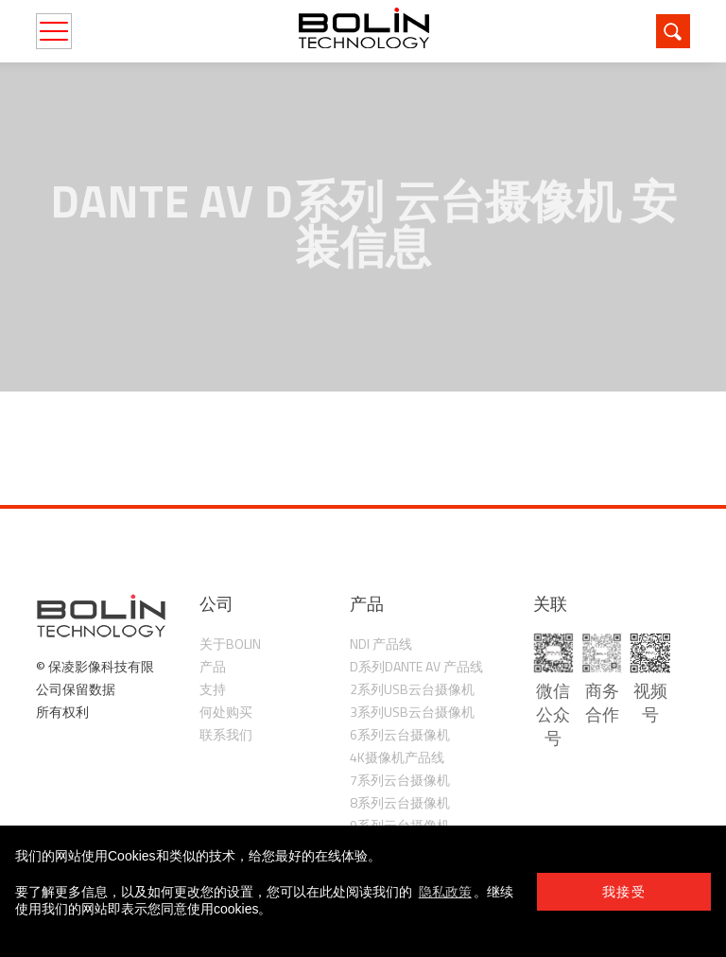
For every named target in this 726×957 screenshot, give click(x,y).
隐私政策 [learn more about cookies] (445, 891)
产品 (212, 666)
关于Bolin (230, 643)
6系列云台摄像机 (400, 734)
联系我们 (225, 734)
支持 (212, 689)
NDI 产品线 (381, 643)
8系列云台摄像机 (400, 802)
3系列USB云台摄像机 (412, 712)
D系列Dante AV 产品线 (416, 666)
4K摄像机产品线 (397, 757)
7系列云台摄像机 (400, 780)
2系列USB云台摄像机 (412, 689)
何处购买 (225, 712)
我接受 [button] (624, 891)
